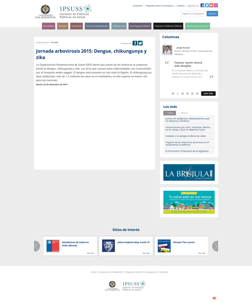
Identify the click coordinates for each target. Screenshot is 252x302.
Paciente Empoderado (97, 25)
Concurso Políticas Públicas (168, 25)
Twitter (207, 5)
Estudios (63, 25)
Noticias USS (119, 25)
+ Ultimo (183, 113)
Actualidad (48, 25)
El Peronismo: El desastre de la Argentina (187, 151)
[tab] (169, 113)
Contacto (181, 5)
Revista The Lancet (184, 242)
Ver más (90, 253)
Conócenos (138, 5)
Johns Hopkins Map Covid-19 (133, 242)
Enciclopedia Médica (140, 25)
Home (94, 272)
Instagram (216, 5)
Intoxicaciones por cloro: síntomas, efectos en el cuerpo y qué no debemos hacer (188, 128)
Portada (54, 42)
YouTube (211, 5)
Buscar (212, 13)
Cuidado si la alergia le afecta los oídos (186, 135)
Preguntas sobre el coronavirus (159, 5)
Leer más (208, 93)
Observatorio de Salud (198, 25)
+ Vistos (170, 113)
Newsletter (117, 272)
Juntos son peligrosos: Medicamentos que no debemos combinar (187, 119)
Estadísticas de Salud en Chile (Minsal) (75, 244)
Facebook (202, 5)
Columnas (77, 25)
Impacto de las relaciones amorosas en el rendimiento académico (187, 143)
